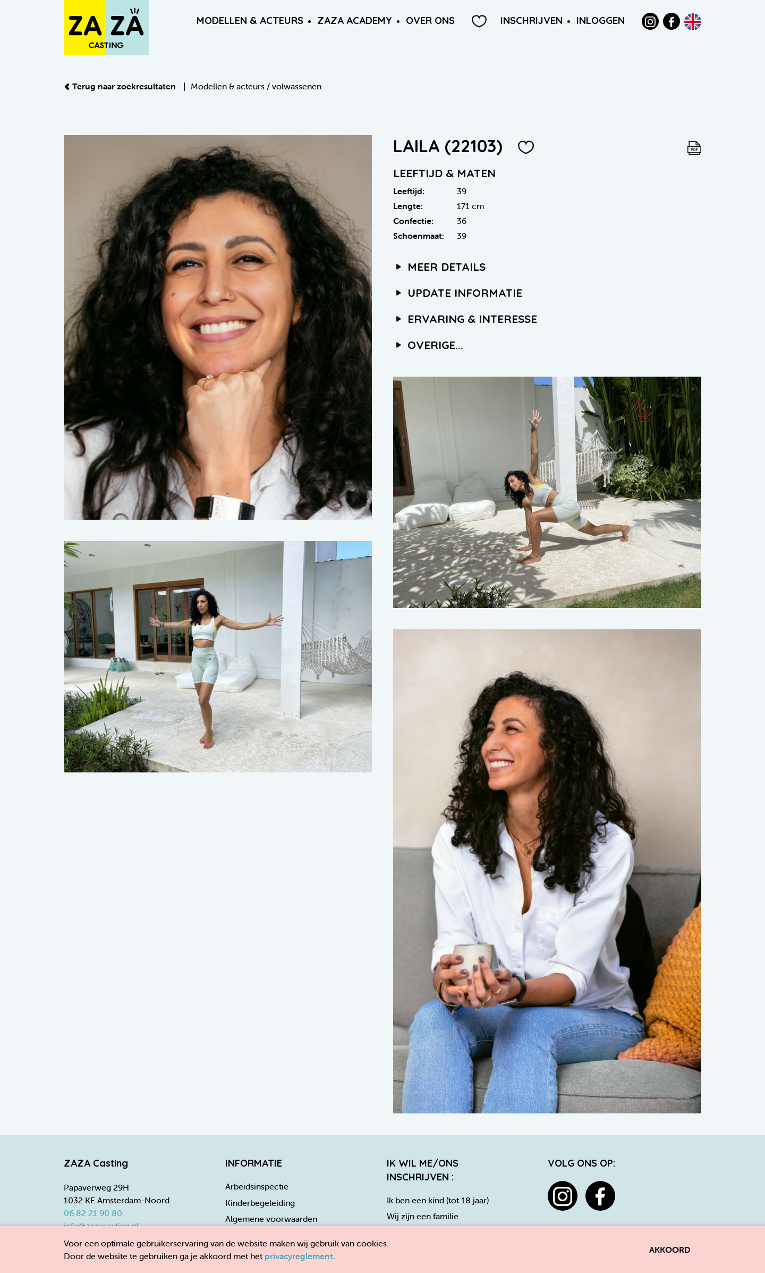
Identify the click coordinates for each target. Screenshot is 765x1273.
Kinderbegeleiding (260, 1202)
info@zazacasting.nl (101, 1225)
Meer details (439, 266)
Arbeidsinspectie (256, 1186)
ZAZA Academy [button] (354, 20)
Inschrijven (531, 20)
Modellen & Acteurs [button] (250, 20)
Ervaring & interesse (465, 319)
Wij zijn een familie (422, 1216)
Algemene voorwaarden (271, 1218)
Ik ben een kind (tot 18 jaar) (438, 1200)
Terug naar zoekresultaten (121, 86)
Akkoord (670, 1249)
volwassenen (296, 86)
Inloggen (600, 20)
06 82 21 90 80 (93, 1213)
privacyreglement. (300, 1256)
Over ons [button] (430, 20)
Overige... (428, 345)
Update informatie (457, 292)
